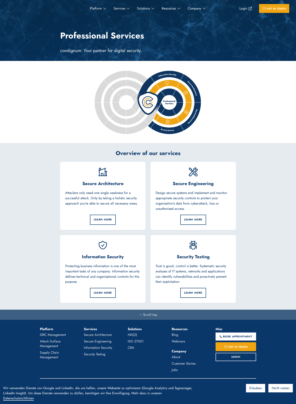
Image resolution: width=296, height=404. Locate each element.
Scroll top (148, 314)
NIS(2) (132, 334)
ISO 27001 (136, 341)
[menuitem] (98, 8)
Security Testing (94, 354)
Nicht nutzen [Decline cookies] (280, 388)
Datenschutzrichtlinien (18, 398)
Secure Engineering (97, 341)
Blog (175, 334)
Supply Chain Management (49, 355)
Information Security (98, 347)
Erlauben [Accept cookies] (255, 388)
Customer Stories (184, 363)
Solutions (143, 8)
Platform (96, 8)
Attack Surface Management (50, 343)
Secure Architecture (98, 334)
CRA (131, 347)
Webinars (178, 341)
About (176, 357)
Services (119, 8)
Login (243, 8)
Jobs (175, 369)
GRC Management (53, 334)
